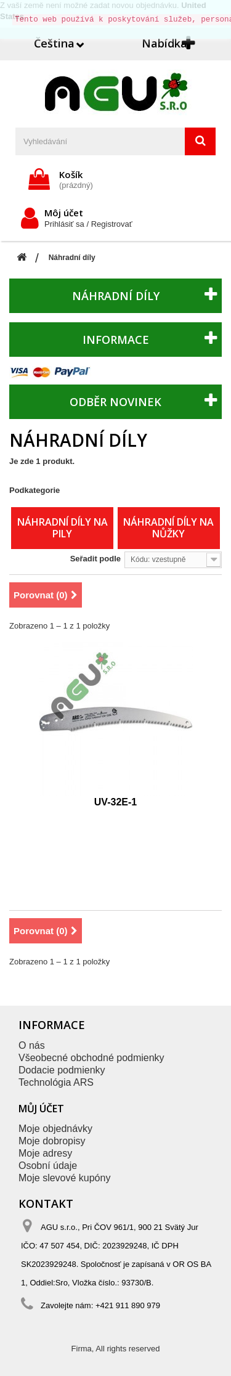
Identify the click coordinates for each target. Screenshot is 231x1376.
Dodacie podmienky (61, 1070)
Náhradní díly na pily (62, 527)
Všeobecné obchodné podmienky (91, 1057)
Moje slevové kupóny (64, 1178)
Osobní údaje (47, 1165)
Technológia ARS (56, 1082)
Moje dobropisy (52, 1141)
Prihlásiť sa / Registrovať (88, 224)
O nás (31, 1045)
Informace (116, 339)
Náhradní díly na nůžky (168, 527)
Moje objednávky (55, 1128)
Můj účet (41, 1108)
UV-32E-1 (115, 802)
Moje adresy (45, 1153)
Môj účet (63, 212)
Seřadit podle (95, 558)
